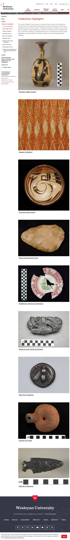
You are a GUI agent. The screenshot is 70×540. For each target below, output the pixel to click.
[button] (67, 9)
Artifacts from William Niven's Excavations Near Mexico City (9, 51)
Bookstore (54, 519)
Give (56, 4)
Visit (47, 4)
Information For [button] (64, 4)
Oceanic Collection (6, 31)
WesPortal (36, 519)
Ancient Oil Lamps (6, 44)
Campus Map (25, 519)
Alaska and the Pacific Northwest (7, 41)
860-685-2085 (4, 83)
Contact (6, 519)
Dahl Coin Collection (7, 36)
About (62, 9)
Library (64, 519)
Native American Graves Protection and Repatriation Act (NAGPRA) (7, 60)
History (3, 21)
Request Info (40, 4)
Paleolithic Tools (6, 38)
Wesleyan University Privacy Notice (14, 537)
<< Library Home (6, 67)
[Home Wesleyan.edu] (9, 7)
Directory (15, 519)
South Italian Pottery (7, 28)
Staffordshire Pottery (7, 47)
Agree (64, 536)
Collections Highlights (7, 24)
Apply (51, 4)
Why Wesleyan (28, 9)
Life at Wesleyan (54, 9)
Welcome (4, 16)
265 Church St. (4, 78)
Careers (45, 519)
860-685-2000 (51, 514)
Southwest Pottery (6, 33)
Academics (37, 9)
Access (3, 55)
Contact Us (4, 65)
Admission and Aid (46, 9)
